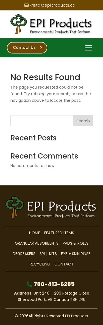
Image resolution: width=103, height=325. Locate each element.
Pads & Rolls (75, 243)
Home (34, 233)
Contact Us (24, 47)
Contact (64, 264)
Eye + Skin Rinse (75, 253)
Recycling (40, 264)
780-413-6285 (54, 284)
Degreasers (24, 253)
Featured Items (59, 233)
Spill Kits (48, 253)
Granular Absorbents (37, 243)
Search (83, 121)
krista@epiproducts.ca (52, 5)
